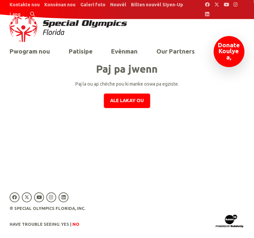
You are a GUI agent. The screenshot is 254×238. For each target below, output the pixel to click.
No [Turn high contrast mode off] (75, 224)
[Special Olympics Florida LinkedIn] (207, 14)
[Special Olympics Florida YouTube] (226, 5)
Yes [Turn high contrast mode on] (65, 224)
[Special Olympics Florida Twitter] (217, 5)
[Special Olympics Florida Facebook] (207, 5)
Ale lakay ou (127, 100)
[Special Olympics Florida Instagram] (236, 5)
